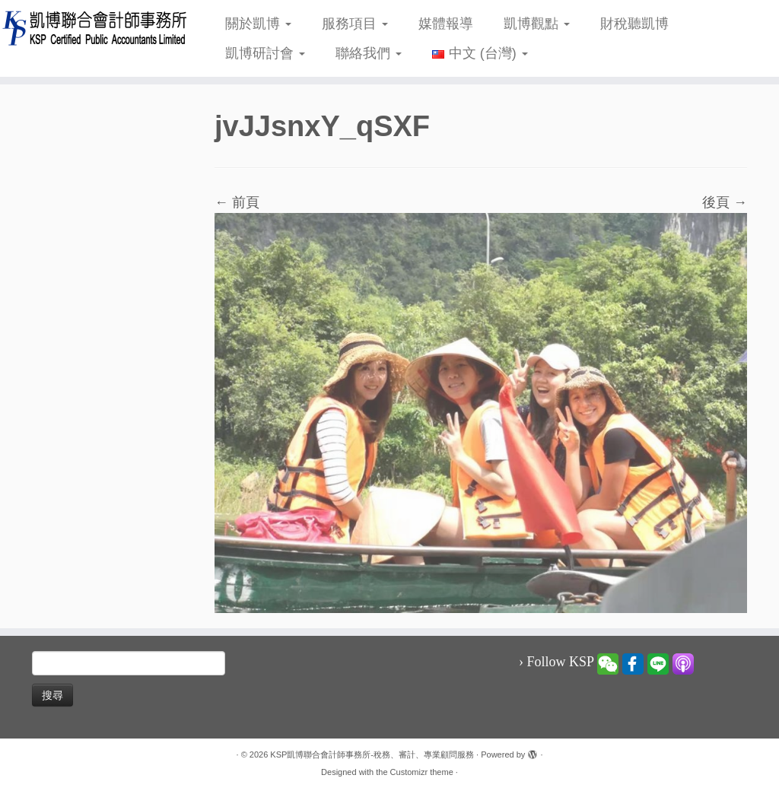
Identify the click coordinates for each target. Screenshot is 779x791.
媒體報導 (445, 23)
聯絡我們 (368, 53)
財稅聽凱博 (634, 23)
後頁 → (724, 202)
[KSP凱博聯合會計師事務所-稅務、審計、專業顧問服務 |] (91, 28)
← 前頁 (237, 202)
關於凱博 (258, 23)
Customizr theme (421, 772)
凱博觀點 (537, 23)
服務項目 (355, 23)
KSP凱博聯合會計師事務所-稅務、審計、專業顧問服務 (372, 754)
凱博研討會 (265, 53)
